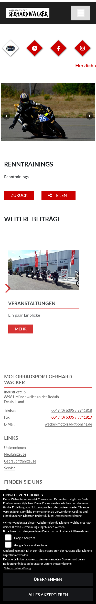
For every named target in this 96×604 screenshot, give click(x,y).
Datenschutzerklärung (68, 515)
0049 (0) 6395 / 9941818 (71, 410)
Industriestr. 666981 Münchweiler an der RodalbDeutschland (31, 397)
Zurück (19, 195)
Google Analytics (24, 537)
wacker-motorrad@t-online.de (68, 424)
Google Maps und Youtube (30, 545)
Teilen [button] (58, 195)
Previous (6, 116)
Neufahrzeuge (15, 454)
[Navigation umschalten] (80, 13)
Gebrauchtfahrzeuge (20, 461)
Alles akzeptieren (48, 594)
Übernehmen (48, 579)
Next (89, 116)
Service (9, 468)
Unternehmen (15, 447)
